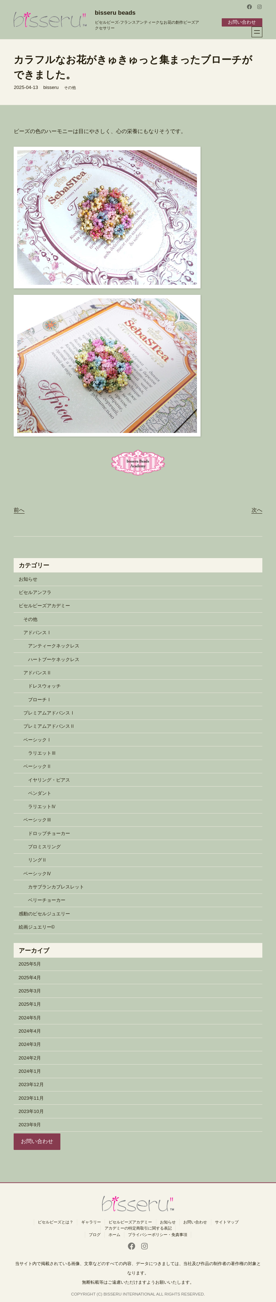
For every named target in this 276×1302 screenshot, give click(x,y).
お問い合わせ (242, 22)
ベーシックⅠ (37, 739)
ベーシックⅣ (37, 873)
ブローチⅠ (39, 699)
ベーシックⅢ (37, 819)
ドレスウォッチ (44, 686)
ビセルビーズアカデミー (44, 605)
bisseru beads (115, 12)
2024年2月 (30, 1057)
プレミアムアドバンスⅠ (49, 712)
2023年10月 (31, 1111)
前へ (19, 509)
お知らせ (28, 578)
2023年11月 (31, 1097)
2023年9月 (30, 1124)
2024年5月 (30, 1017)
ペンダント (39, 793)
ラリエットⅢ (42, 752)
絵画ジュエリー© (37, 926)
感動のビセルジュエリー (44, 913)
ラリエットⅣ (42, 806)
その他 (70, 87)
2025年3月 (30, 990)
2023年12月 (31, 1084)
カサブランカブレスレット (56, 886)
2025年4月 (30, 977)
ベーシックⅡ (37, 766)
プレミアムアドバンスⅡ (49, 726)
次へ (257, 509)
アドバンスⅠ (37, 632)
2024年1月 (30, 1071)
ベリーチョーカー (46, 900)
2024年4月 (30, 1030)
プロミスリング (44, 846)
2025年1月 (30, 1004)
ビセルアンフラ (35, 592)
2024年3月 (30, 1044)
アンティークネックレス (53, 645)
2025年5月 (30, 964)
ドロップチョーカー (49, 833)
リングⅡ (37, 860)
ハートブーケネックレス (53, 659)
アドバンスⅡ (37, 672)
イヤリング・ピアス (49, 779)
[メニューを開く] (257, 31)
